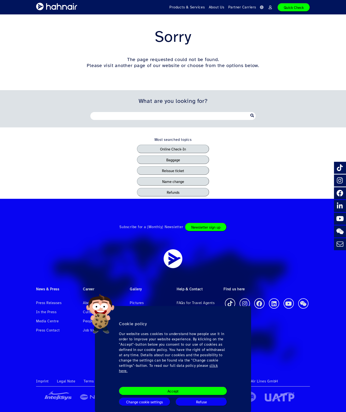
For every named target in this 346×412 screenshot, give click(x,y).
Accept (173, 391)
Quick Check (294, 8)
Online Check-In (173, 149)
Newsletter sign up (205, 227)
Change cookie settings (144, 402)
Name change (173, 182)
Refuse (201, 402)
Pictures (137, 303)
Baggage (173, 160)
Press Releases (49, 303)
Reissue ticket (173, 171)
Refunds (173, 192)
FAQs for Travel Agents (196, 303)
